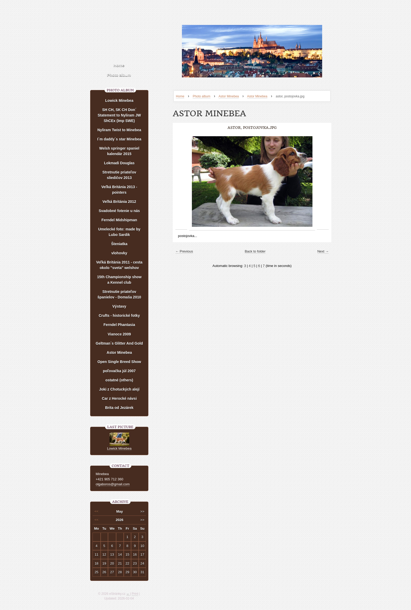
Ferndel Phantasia (119, 325)
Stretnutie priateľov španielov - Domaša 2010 (119, 294)
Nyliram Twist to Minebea (119, 130)
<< (97, 511)
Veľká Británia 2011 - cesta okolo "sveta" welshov (119, 265)
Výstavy (119, 306)
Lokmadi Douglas (119, 163)
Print (135, 594)
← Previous (184, 251)
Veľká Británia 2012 (119, 201)
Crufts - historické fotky (119, 315)
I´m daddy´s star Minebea (119, 139)
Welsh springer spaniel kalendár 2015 (119, 151)
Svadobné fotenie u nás (119, 211)
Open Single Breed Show (119, 362)
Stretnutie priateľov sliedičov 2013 (119, 175)
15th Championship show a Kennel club (119, 280)
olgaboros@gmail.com (113, 484)
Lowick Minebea (119, 100)
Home (180, 96)
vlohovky (119, 253)
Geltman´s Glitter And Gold (119, 343)
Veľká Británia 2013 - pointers (119, 189)
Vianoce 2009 (119, 334)
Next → (323, 251)
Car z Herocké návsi (119, 398)
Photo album (201, 96)
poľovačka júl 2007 (119, 371)
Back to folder (255, 251)
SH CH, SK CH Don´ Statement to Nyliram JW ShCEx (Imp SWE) (119, 115)
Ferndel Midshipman (119, 220)
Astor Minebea (229, 96)
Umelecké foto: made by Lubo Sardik (119, 232)
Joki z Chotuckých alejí (119, 389)
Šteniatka (119, 244)
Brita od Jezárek (119, 408)
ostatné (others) (119, 380)
